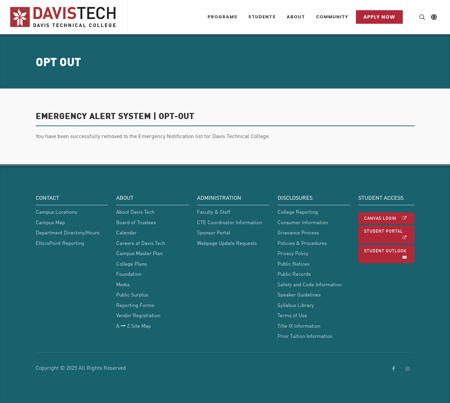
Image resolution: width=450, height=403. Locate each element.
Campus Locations (56, 211)
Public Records (294, 273)
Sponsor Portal (213, 232)
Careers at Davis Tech (140, 243)
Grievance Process (298, 232)
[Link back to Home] (63, 17)
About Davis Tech (135, 211)
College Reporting (297, 211)
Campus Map (50, 222)
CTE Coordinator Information (229, 222)
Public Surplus (132, 294)
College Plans (131, 263)
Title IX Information (298, 325)
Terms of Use (292, 315)
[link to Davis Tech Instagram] (407, 368)
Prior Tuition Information (304, 336)
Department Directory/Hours (68, 232)
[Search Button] (421, 17)
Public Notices (293, 263)
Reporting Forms (135, 305)
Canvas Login (386, 218)
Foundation (128, 273)
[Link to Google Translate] (433, 17)
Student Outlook (386, 254)
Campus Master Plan (139, 253)
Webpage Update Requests (227, 243)
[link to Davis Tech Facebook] (393, 368)
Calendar (126, 232)
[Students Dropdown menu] (262, 17)
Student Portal (386, 234)
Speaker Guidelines (299, 294)
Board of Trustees (136, 222)
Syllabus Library (295, 305)
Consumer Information (302, 222)
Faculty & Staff (214, 211)
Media (123, 284)
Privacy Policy (292, 253)
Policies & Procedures (302, 243)
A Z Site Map (133, 326)
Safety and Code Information (309, 284)
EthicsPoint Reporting (60, 243)
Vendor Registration (138, 315)
